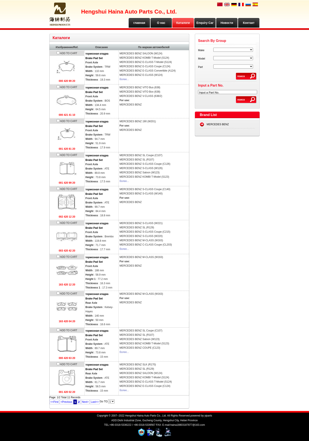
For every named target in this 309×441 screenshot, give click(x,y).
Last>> (95, 401)
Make (201, 50)
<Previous (66, 401)
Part (200, 67)
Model (201, 58)
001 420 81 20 (67, 148)
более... (124, 79)
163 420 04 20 (67, 321)
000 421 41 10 (67, 114)
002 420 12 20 (67, 216)
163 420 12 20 (67, 284)
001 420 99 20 (67, 182)
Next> (85, 401)
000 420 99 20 (67, 80)
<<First (54, 401)
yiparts (208, 415)
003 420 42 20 (67, 250)
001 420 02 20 (67, 392)
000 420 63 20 (67, 358)
